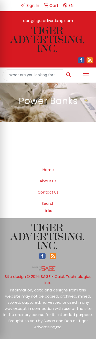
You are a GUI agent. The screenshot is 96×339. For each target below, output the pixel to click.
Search (48, 203)
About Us (48, 181)
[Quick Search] (33, 75)
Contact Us (48, 192)
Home (48, 169)
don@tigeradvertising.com (48, 20)
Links (48, 210)
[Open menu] (86, 75)
